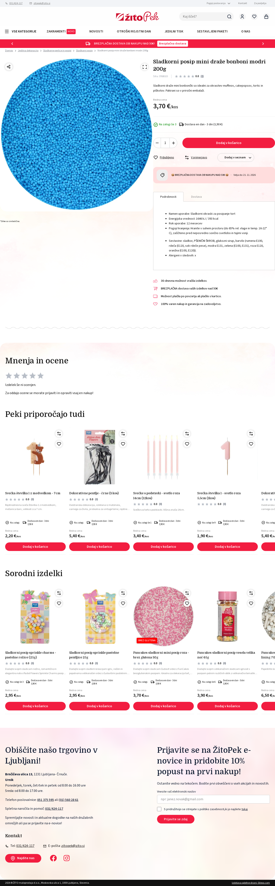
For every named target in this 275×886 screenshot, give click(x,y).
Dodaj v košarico (228, 143)
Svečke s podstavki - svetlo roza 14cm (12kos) (156, 495)
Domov (9, 50)
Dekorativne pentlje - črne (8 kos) (94, 493)
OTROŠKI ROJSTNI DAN (134, 31)
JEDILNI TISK (174, 31)
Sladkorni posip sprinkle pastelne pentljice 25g (94, 655)
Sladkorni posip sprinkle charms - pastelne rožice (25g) (30, 655)
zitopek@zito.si (42, 3)
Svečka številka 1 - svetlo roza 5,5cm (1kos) (219, 495)
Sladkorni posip (84, 50)
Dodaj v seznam (239, 157)
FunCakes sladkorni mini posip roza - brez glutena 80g (161, 655)
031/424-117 (16, 3)
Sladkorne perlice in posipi (57, 50)
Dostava (196, 197)
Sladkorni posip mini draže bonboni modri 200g (122, 50)
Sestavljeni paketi (212, 31)
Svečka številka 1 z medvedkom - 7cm (32, 493)
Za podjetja (260, 3)
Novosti (96, 31)
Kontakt (242, 3)
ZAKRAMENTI (61, 31)
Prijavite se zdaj (176, 819)
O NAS (245, 31)
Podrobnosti (168, 197)
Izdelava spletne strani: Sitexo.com (251, 883)
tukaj (244, 809)
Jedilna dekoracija (28, 50)
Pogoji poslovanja (216, 3)
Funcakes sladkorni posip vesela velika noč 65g (226, 655)
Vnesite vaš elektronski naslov (176, 792)
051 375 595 (45, 799)
